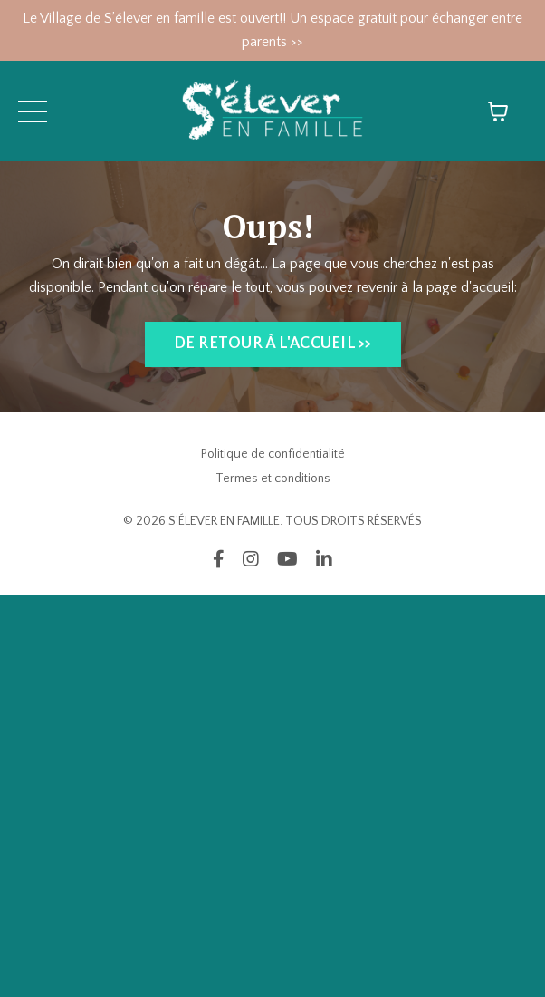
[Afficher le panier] (497, 111)
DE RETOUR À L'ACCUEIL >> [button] (273, 343)
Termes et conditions (272, 478)
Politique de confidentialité (273, 454)
